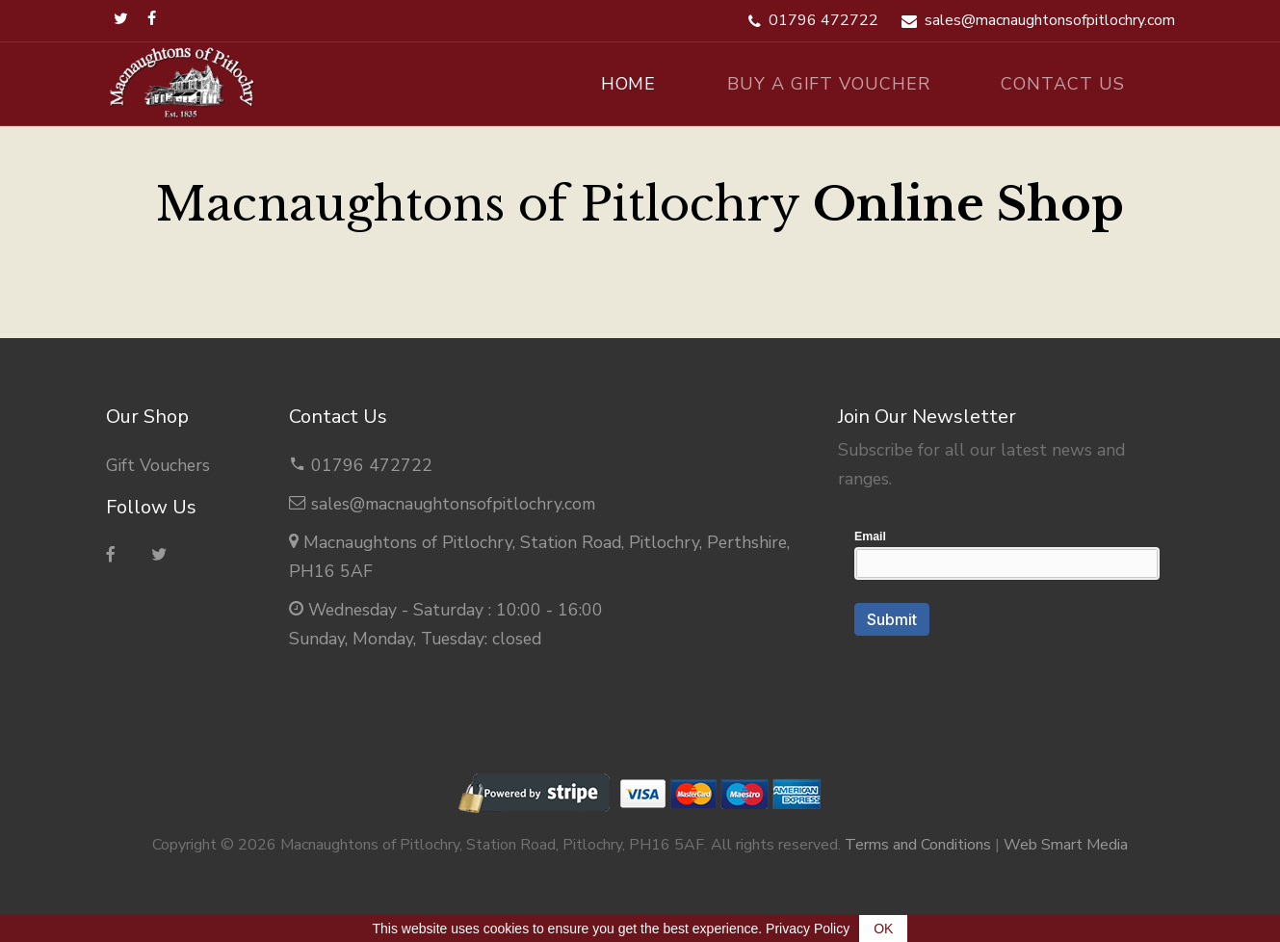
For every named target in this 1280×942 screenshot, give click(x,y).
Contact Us (1062, 83)
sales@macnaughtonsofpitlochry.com (453, 503)
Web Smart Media (1066, 844)
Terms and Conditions (918, 844)
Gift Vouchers (158, 465)
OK (883, 928)
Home (629, 83)
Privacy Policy (807, 928)
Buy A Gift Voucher (828, 83)
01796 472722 (371, 465)
